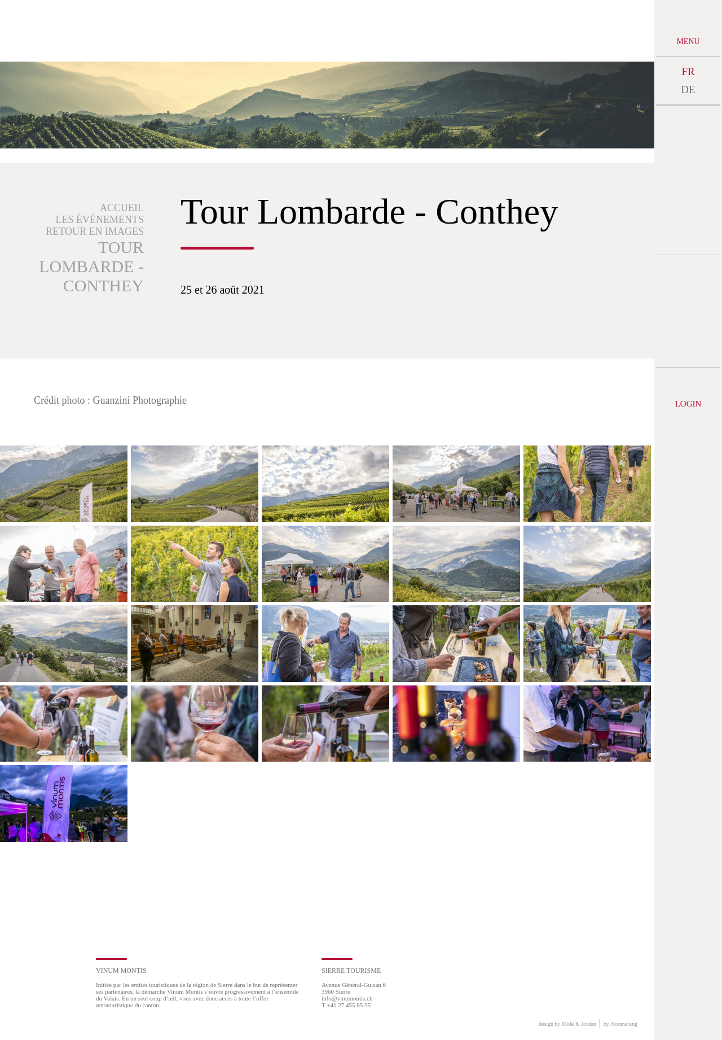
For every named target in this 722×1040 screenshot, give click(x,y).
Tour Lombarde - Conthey (91, 266)
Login (688, 403)
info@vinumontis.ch (347, 998)
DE (688, 89)
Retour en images (95, 231)
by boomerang (620, 1024)
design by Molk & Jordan (567, 1024)
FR (687, 71)
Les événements (100, 219)
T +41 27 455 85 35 (346, 1005)
